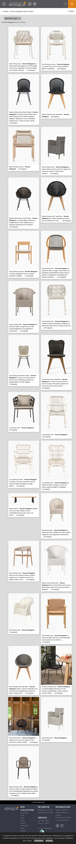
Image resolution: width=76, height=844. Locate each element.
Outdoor (6, 11)
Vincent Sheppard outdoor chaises (21, 11)
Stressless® (24, 825)
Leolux (22, 820)
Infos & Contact (43, 823)
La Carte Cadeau (43, 820)
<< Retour (71, 11)
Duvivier (23, 823)
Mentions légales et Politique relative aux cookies (62, 812)
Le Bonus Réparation (45, 828)
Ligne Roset (24, 813)
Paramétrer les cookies (63, 817)
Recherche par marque (45, 812)
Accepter (49, 841)
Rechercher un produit (45, 810)
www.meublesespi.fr (62, 820)
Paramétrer (39, 841)
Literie (22, 828)
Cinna (22, 815)
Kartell (22, 818)
